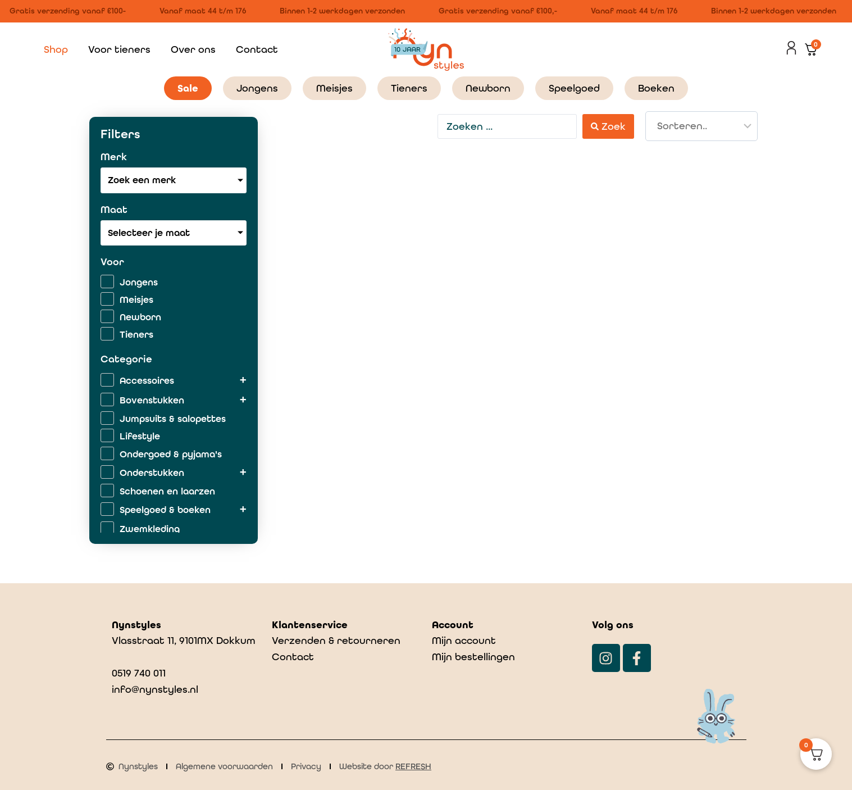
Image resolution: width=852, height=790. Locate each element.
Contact (257, 49)
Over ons (193, 49)
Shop (56, 49)
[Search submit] (608, 126)
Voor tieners (119, 49)
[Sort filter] (701, 126)
